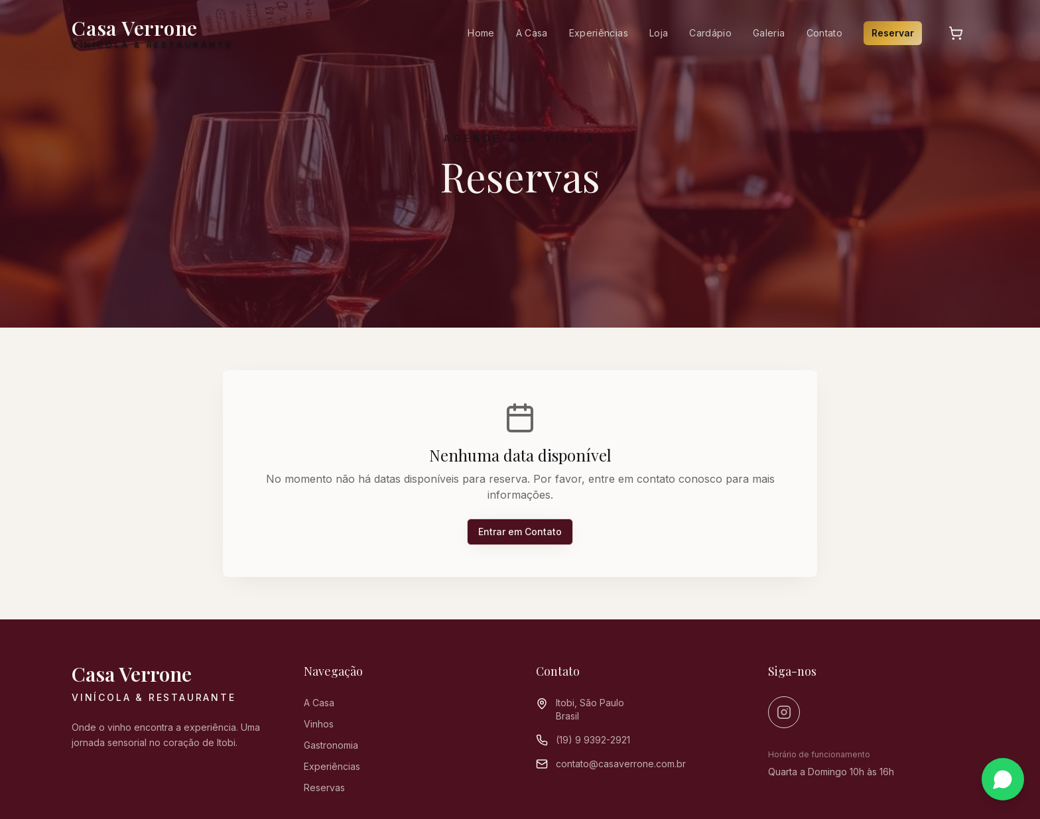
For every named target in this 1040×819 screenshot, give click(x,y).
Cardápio (710, 32)
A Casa (532, 32)
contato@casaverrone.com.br (621, 763)
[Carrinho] (955, 33)
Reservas (324, 787)
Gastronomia (331, 745)
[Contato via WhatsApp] (1003, 780)
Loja (658, 32)
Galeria (769, 32)
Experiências (598, 32)
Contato (824, 32)
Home (481, 32)
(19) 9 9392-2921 (593, 739)
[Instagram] (784, 712)
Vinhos (319, 723)
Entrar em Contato (520, 531)
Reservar (893, 32)
